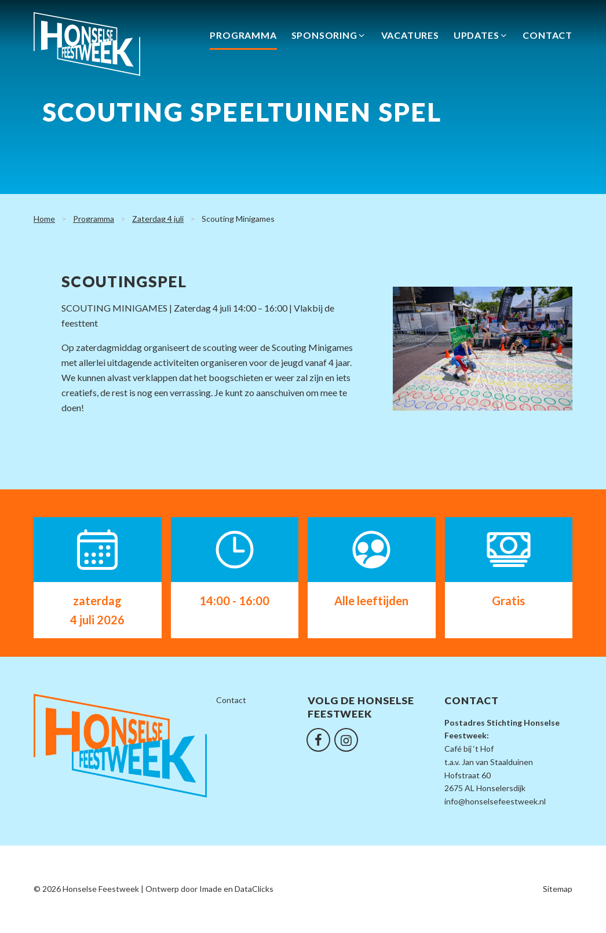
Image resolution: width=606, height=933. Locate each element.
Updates (481, 37)
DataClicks (254, 889)
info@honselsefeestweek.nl (495, 801)
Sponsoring (329, 37)
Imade (210, 889)
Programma (243, 37)
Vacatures (410, 37)
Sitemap (557, 889)
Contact (547, 37)
